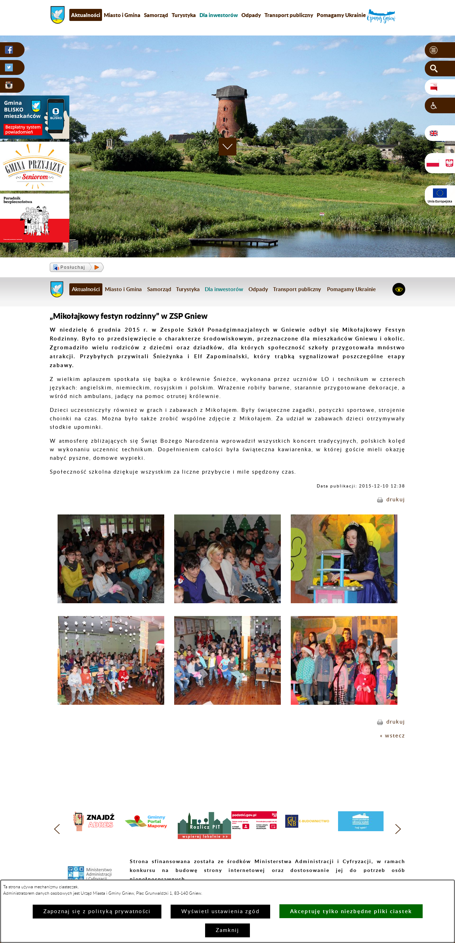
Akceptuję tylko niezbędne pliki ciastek (351, 911)
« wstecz (392, 735)
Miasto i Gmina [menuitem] (122, 15)
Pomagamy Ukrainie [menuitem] (341, 15)
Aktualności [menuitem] (85, 15)
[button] (439, 50)
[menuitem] (219, 15)
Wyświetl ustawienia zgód (220, 911)
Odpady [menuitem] (251, 15)
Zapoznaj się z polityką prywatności (97, 911)
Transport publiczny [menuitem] (288, 15)
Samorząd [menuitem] (156, 15)
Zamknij (227, 930)
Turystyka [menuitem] (184, 15)
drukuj (395, 499)
